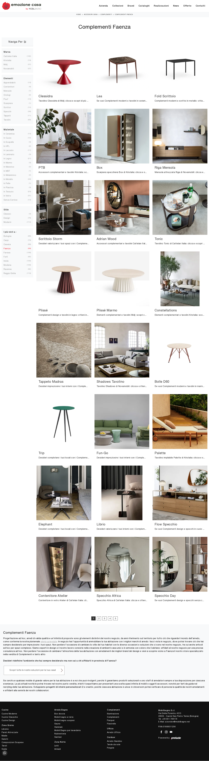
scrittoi (9, 107)
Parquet (111, 720)
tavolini (9, 120)
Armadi (57, 749)
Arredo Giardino (114, 741)
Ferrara (9, 253)
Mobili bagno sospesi (64, 720)
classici (9, 214)
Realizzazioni (161, 6)
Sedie (4, 749)
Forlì (8, 257)
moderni (10, 222)
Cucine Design (8, 720)
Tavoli (4, 746)
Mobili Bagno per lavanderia (67, 730)
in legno (10, 159)
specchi (10, 112)
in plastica (11, 188)
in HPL (9, 146)
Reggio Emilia (12, 273)
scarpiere (10, 103)
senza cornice (13, 200)
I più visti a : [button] (10, 232)
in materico (11, 167)
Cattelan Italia (12, 56)
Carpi (8, 240)
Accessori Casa (91, 14)
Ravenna (10, 269)
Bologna (10, 236)
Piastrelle (111, 724)
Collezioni (117, 6)
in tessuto (11, 192)
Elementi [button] (8, 79)
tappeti (9, 116)
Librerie (5, 729)
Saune (57, 724)
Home (78, 14)
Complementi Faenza (124, 14)
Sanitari (58, 737)
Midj (8, 65)
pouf (8, 99)
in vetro (9, 196)
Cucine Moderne (9, 714)
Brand (131, 6)
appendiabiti (12, 83)
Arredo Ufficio (113, 732)
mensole (10, 91)
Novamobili (11, 69)
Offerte (187, 6)
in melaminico (12, 175)
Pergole (110, 748)
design (9, 218)
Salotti (5, 739)
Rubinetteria (60, 734)
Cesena (9, 244)
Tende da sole (113, 745)
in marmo (10, 163)
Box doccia (59, 714)
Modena (9, 265)
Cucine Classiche (10, 717)
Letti (56, 746)
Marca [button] (7, 52)
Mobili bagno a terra (63, 717)
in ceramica (11, 134)
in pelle (9, 183)
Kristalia (10, 60)
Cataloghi (144, 6)
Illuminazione (113, 714)
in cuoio (10, 138)
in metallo (10, 179)
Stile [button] (6, 210)
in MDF (9, 171)
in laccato (11, 150)
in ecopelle (11, 142)
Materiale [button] (9, 130)
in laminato (11, 155)
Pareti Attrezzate (10, 732)
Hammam (58, 727)
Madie (4, 736)
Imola (8, 261)
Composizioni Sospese (12, 742)
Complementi (106, 14)
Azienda (103, 6)
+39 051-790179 (169, 719)
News (176, 6)
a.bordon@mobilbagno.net (177, 722)
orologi (9, 95)
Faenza (9, 249)
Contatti (200, 6)
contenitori (11, 87)
